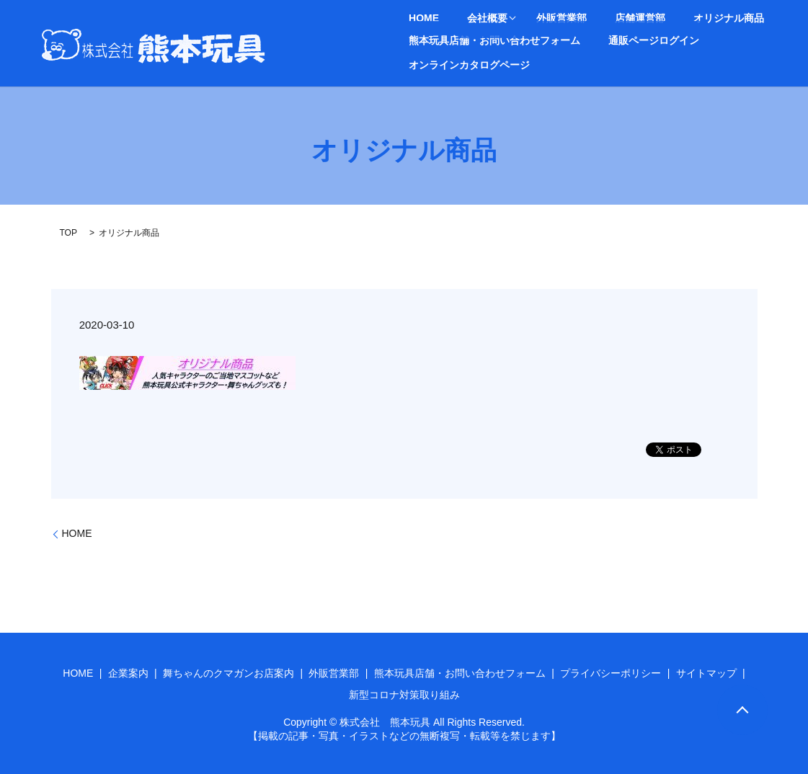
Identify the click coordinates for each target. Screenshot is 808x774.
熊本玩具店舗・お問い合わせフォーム (486, 39)
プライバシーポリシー (610, 673)
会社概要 (460, 19)
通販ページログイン (627, 39)
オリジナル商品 (657, 19)
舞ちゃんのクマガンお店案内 (228, 673)
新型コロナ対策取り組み (404, 694)
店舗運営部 (586, 19)
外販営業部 (526, 19)
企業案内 (128, 673)
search (411, 64)
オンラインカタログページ (743, 39)
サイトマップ (706, 673)
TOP (68, 233)
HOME (415, 19)
